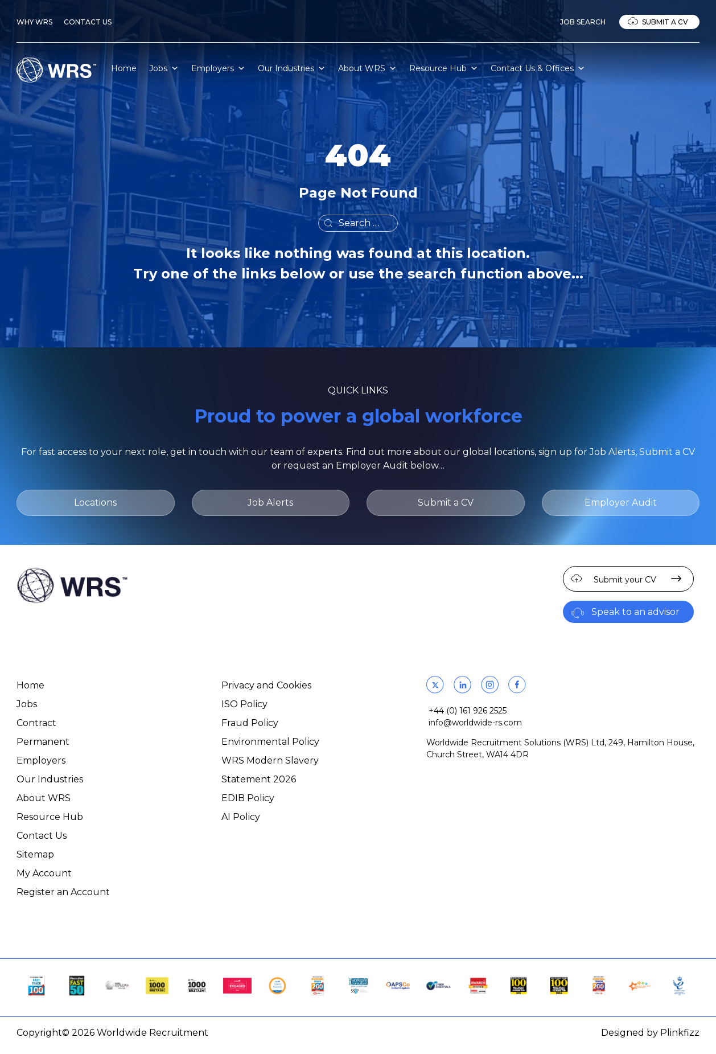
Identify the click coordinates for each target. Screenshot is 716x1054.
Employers (218, 68)
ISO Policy (244, 704)
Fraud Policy (249, 722)
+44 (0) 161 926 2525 (468, 711)
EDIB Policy (247, 798)
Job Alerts (270, 502)
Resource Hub (443, 68)
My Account (44, 873)
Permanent (43, 741)
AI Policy (240, 816)
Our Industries (292, 68)
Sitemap (35, 854)
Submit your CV (625, 580)
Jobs (164, 68)
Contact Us (88, 22)
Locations (95, 502)
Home (124, 68)
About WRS (367, 68)
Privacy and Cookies (266, 685)
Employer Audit (621, 502)
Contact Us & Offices (538, 68)
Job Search (583, 22)
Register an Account (63, 892)
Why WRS (34, 22)
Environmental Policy (270, 741)
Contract (36, 722)
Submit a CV (665, 22)
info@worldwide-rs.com (475, 722)
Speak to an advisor (635, 611)
